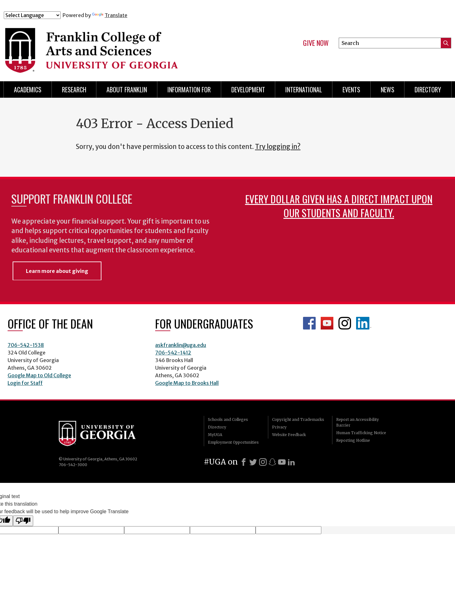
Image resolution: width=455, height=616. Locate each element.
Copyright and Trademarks (298, 419)
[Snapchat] (272, 462)
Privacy (279, 427)
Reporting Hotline (353, 440)
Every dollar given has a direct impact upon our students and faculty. (339, 205)
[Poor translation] (23, 520)
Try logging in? (277, 147)
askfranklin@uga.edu (180, 345)
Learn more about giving (57, 271)
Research (74, 89)
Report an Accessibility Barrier (357, 422)
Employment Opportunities (233, 442)
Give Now (316, 43)
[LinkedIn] (291, 462)
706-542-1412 (173, 352)
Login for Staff (25, 383)
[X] (253, 462)
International (303, 89)
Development (248, 89)
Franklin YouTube (327, 323)
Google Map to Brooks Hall (187, 383)
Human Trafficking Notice (361, 432)
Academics (27, 89)
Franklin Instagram (344, 323)
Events (351, 89)
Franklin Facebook (309, 323)
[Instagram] (263, 462)
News (387, 89)
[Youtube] (282, 462)
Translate (109, 15)
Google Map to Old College (39, 375)
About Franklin (126, 89)
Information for (189, 89)
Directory (428, 89)
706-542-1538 (26, 345)
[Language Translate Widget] (32, 15)
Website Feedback (289, 434)
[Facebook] (243, 462)
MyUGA (215, 434)
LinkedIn (363, 323)
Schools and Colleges (228, 419)
